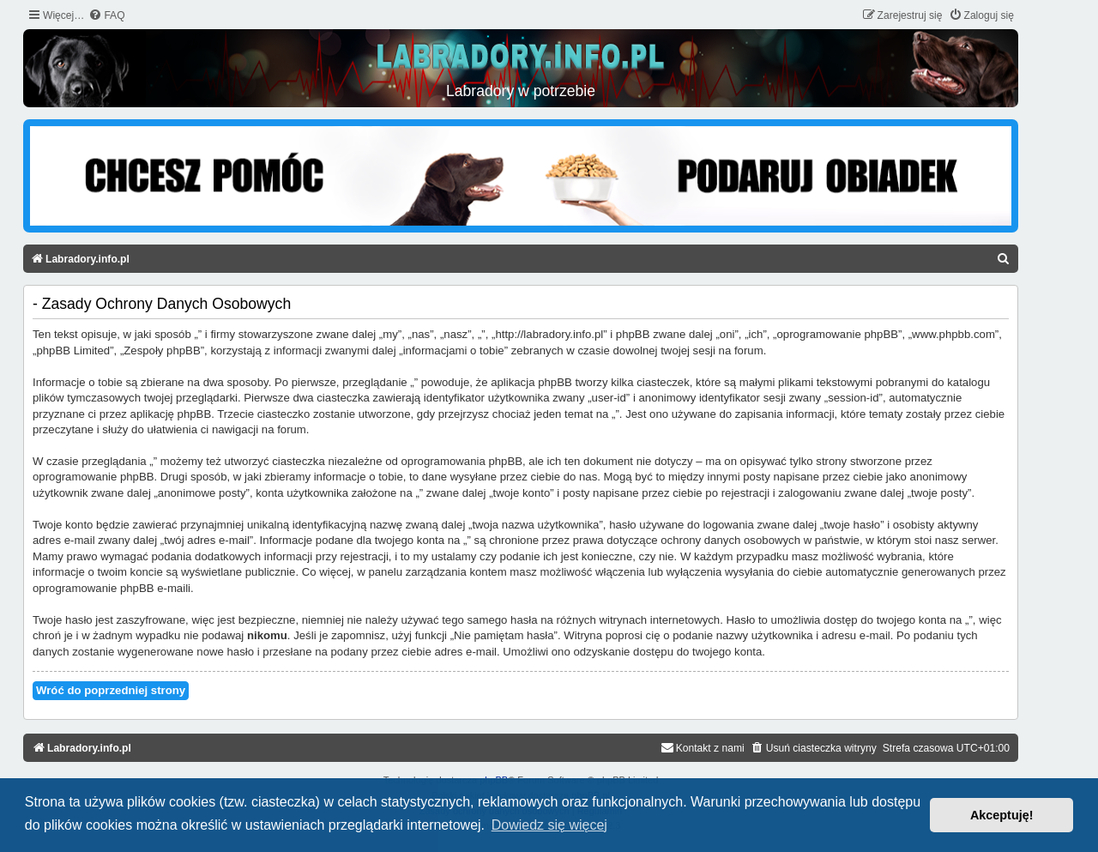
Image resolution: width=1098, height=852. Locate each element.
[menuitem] (106, 15)
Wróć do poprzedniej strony (110, 690)
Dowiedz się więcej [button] (549, 825)
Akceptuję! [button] (1002, 815)
